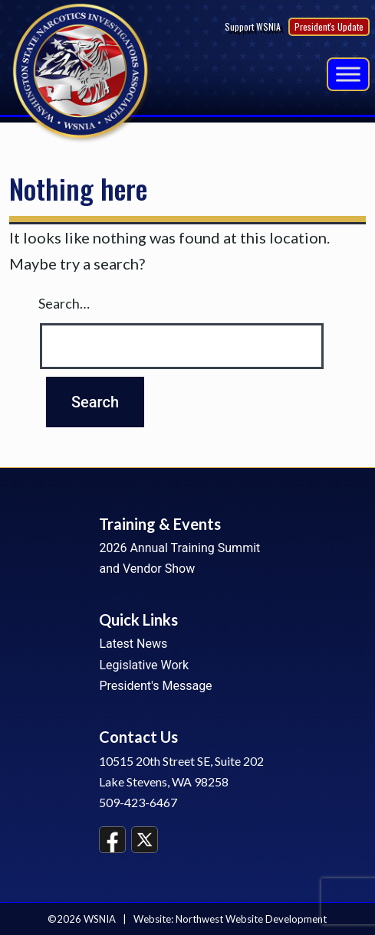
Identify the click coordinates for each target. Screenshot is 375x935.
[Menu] (348, 74)
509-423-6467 (138, 802)
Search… (64, 303)
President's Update (328, 26)
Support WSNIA (253, 26)
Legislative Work (144, 665)
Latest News (133, 643)
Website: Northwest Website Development (230, 919)
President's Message (155, 685)
